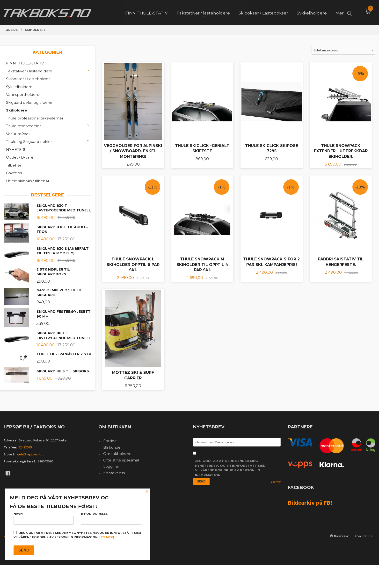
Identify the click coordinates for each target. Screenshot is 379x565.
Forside (110, 441)
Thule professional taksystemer (34, 118)
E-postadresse (111, 518)
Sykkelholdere (19, 86)
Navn (44, 518)
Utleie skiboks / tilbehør (27, 181)
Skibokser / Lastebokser (28, 79)
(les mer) (106, 537)
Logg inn (111, 466)
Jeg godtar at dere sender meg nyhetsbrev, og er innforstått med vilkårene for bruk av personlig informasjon (230, 468)
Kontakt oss (114, 473)
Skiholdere (16, 110)
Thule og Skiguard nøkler (29, 141)
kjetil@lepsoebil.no (30, 454)
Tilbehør (13, 165)
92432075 (25, 447)
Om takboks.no (117, 453)
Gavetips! (14, 173)
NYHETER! (15, 149)
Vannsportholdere (22, 94)
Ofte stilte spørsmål (121, 460)
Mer (339, 12)
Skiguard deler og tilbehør (30, 102)
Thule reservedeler (23, 126)
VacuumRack (18, 134)
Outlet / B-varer (20, 157)
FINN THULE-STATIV (25, 63)
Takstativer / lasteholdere (29, 71)
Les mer (276, 481)
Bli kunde (112, 447)
